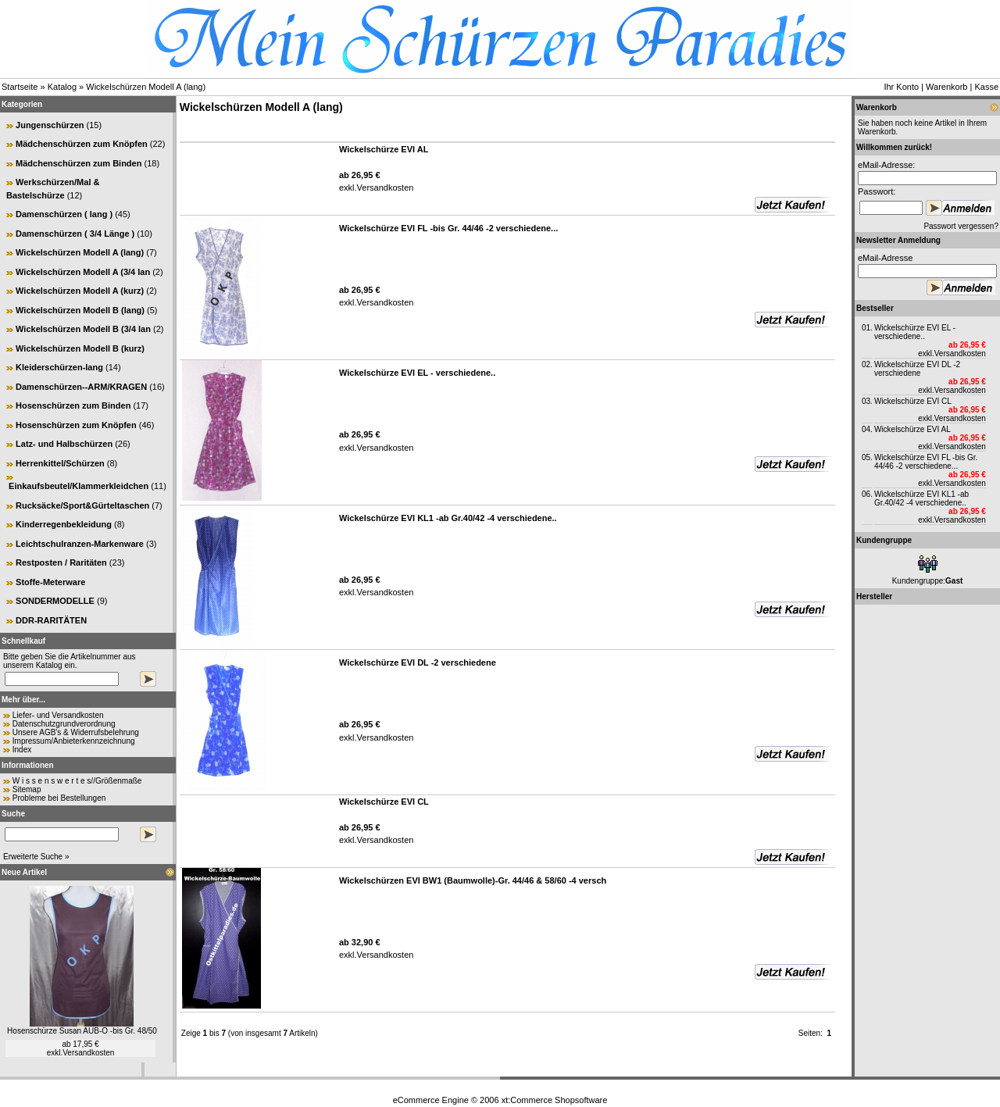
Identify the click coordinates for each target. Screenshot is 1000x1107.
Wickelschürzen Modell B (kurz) (80, 348)
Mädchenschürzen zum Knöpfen (82, 143)
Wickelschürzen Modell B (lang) (80, 310)
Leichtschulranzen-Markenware (80, 543)
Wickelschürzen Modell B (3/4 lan (83, 329)
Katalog (62, 86)
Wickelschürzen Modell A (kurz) (80, 290)
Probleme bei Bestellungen (59, 798)
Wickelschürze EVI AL (912, 429)
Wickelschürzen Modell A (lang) (145, 86)
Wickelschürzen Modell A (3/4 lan (83, 272)
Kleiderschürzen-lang (59, 367)
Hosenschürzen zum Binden (73, 405)
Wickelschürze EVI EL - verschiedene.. (914, 332)
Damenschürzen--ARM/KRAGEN (81, 386)
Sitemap (26, 789)
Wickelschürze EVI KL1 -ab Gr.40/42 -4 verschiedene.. (921, 498)
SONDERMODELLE (55, 600)
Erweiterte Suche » (36, 856)
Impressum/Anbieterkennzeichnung (73, 741)
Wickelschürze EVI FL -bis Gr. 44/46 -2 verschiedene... (925, 461)
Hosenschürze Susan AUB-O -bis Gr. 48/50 (82, 1031)
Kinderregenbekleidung (64, 524)
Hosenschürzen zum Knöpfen (76, 425)
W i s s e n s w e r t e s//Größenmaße (77, 781)
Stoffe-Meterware (50, 582)
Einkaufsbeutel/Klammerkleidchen (78, 486)
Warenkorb (946, 86)
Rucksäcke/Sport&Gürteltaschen (82, 505)
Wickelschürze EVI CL (913, 401)
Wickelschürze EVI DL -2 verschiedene (917, 368)
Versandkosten (88, 1052)
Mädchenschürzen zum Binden (78, 163)
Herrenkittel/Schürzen (60, 463)
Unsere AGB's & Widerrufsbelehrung (75, 732)
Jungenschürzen (50, 125)
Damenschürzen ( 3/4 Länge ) (75, 233)
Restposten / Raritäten (61, 562)
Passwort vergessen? (960, 226)
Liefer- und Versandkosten (58, 715)
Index (21, 749)
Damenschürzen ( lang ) (64, 214)
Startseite (20, 86)
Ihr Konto (901, 86)
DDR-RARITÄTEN (51, 620)
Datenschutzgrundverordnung (64, 724)
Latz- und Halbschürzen (64, 443)
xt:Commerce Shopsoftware (555, 1100)
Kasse (986, 86)
